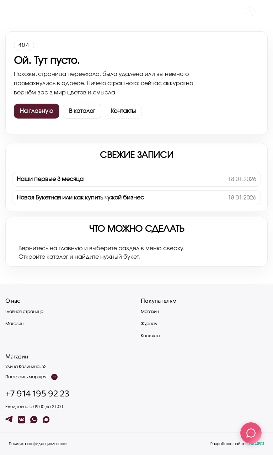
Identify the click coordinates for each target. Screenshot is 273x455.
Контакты (65, 11)
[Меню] (9, 11)
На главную (36, 111)
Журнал (25, 11)
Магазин (14, 324)
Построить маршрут (31, 377)
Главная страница (24, 311)
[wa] (34, 419)
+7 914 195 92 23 (37, 393)
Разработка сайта (237, 444)
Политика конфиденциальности (37, 444)
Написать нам (91, 11)
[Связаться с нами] (251, 433)
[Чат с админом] (250, 11)
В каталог (82, 111)
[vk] (21, 419)
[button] (264, 12)
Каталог (45, 11)
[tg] (9, 419)
